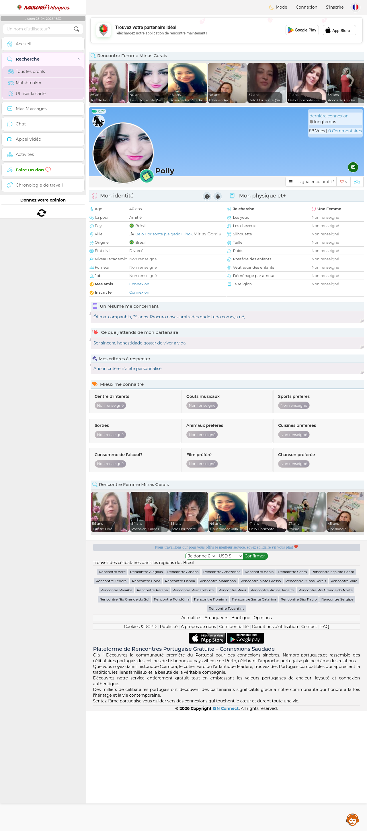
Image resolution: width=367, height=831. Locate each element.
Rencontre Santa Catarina (254, 719)
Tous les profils (26, 71)
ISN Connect (226, 828)
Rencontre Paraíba (116, 710)
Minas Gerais (207, 234)
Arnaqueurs (216, 737)
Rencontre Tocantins (226, 728)
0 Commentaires (345, 130)
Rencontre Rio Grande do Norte (325, 710)
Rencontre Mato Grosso (261, 700)
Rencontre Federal (112, 700)
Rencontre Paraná (152, 710)
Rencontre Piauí (232, 710)
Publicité (169, 746)
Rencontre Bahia (259, 691)
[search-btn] (76, 29)
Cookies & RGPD (140, 746)
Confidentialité (234, 746)
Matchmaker (25, 83)
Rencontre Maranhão (218, 700)
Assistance (352, 819)
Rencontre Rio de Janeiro (272, 710)
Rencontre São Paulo (299, 719)
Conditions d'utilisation (275, 746)
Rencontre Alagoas (146, 691)
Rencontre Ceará (292, 691)
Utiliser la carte (27, 93)
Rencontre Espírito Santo (332, 691)
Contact (309, 746)
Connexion (306, 7)
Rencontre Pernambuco (193, 710)
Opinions (262, 737)
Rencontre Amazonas (221, 691)
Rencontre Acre (112, 691)
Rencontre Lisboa (180, 700)
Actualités (191, 737)
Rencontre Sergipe (337, 719)
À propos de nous (198, 746)
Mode (278, 7)
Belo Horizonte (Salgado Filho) (163, 234)
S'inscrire (335, 7)
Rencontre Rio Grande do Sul (124, 719)
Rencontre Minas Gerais (305, 700)
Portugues (43, 7)
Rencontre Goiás (146, 700)
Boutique (240, 737)
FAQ (325, 746)
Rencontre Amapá (183, 691)
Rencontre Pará (344, 700)
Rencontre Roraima (211, 719)
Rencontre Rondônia (172, 719)
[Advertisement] (226, 30)
